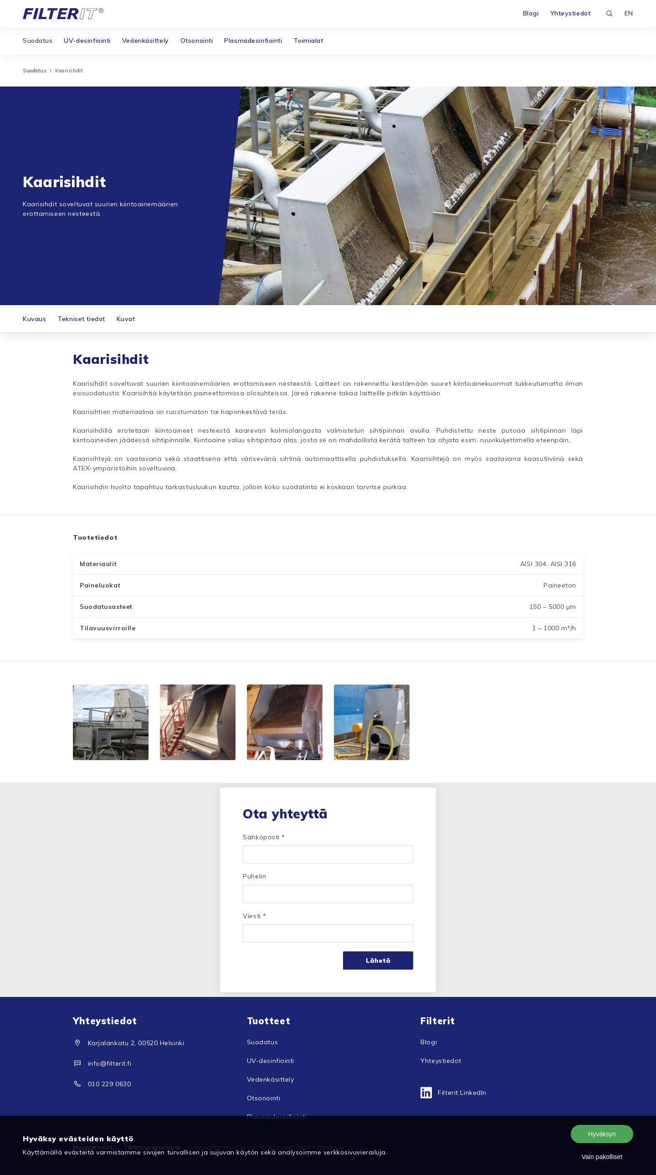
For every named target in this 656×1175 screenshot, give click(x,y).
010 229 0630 (109, 1084)
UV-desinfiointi (87, 40)
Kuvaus (34, 319)
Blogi (531, 13)
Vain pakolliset (602, 1156)
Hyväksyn (602, 1134)
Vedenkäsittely (145, 40)
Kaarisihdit (69, 70)
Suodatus (37, 40)
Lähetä (378, 960)
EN (629, 13)
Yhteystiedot (570, 13)
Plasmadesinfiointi (253, 40)
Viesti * (254, 916)
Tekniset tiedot (81, 319)
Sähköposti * (264, 837)
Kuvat (126, 319)
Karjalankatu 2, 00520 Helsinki (136, 1043)
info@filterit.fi (110, 1063)
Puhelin (254, 876)
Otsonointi (196, 40)
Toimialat (308, 40)
